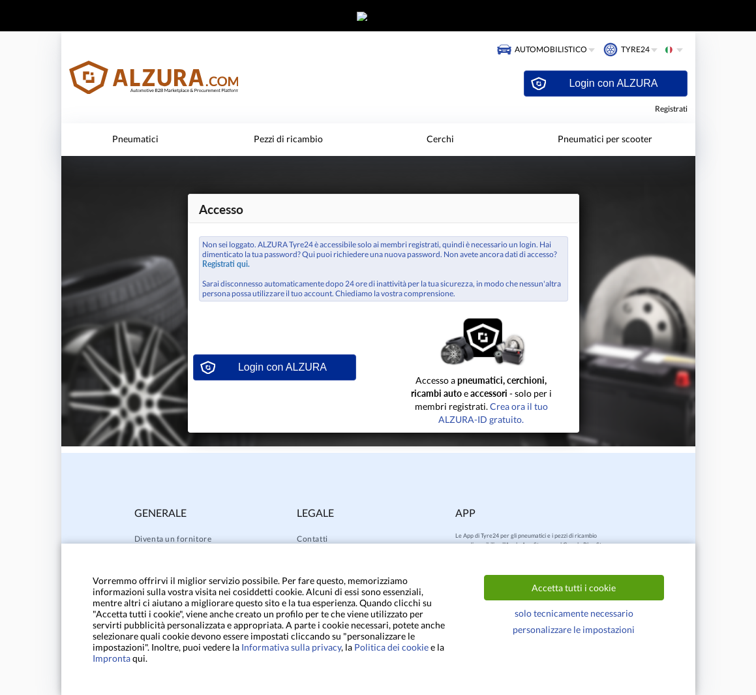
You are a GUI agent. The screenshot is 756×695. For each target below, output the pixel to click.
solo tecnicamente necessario (574, 613)
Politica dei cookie (391, 647)
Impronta (111, 658)
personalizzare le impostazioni (574, 629)
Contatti (312, 539)
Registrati (671, 109)
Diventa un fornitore (173, 539)
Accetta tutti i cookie (574, 587)
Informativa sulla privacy (291, 647)
